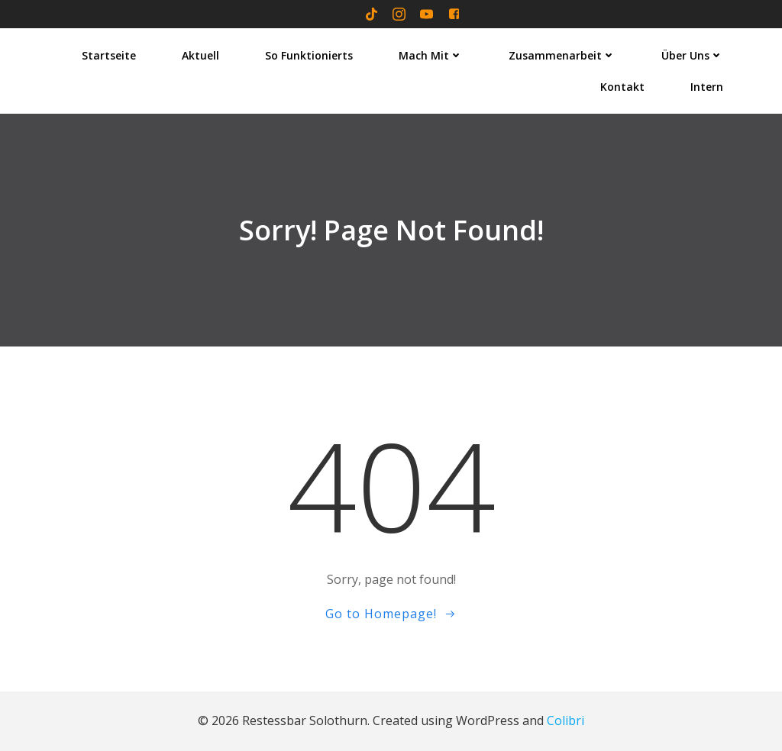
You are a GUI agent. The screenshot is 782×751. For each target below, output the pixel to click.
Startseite (109, 55)
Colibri (565, 720)
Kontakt (622, 86)
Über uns (692, 55)
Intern (706, 86)
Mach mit (431, 55)
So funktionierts (309, 55)
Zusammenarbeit (562, 55)
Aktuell (200, 55)
